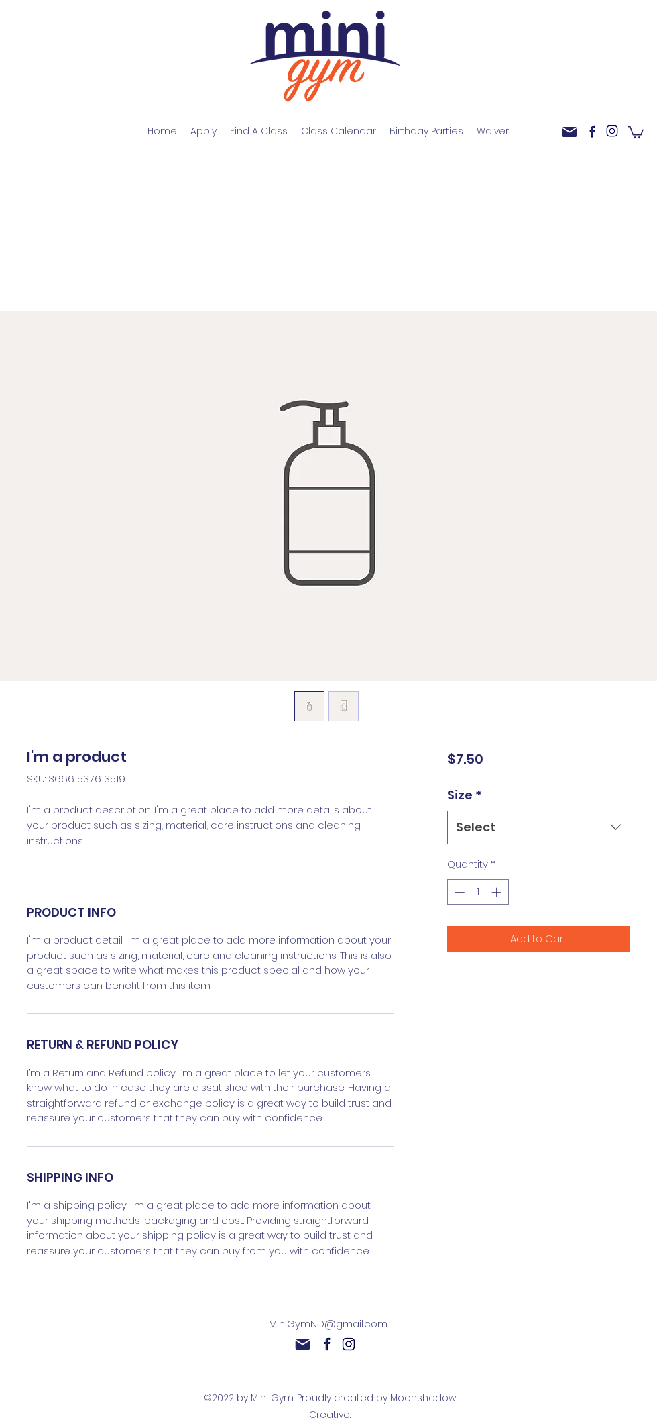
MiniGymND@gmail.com (328, 1324)
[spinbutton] (478, 892)
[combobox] (538, 827)
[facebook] (592, 131)
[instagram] (612, 131)
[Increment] (498, 892)
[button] (636, 131)
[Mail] (569, 131)
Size (464, 794)
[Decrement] (458, 892)
